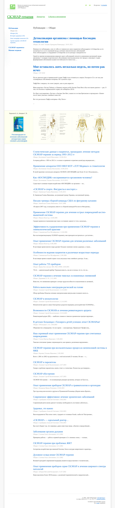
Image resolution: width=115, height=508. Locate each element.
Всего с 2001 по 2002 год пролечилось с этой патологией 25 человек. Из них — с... (60, 356)
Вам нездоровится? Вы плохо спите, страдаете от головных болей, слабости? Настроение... (63, 414)
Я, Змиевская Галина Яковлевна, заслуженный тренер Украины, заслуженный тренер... (61, 195)
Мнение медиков (15, 50)
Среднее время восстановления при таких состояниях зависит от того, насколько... (60, 221)
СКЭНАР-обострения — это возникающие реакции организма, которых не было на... (61, 380)
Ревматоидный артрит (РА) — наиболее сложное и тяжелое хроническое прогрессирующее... (63, 316)
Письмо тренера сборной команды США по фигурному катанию (64, 200)
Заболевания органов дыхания (48, 431)
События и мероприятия (57, 17)
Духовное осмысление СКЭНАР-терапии (53, 454)
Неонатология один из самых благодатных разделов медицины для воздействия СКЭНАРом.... (64, 305)
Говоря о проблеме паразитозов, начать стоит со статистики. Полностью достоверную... (62, 368)
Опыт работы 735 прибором (47, 264)
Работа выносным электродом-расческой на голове (58, 287)
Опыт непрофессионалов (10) (19, 38)
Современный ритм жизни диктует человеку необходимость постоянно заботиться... (60, 403)
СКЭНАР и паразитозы (44, 362)
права (97, 503)
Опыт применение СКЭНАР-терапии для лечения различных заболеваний (69, 241)
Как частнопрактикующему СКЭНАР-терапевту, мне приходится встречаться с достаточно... (63, 235)
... (70, 90)
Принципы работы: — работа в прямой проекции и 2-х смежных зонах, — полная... (60, 437)
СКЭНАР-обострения (44, 373)
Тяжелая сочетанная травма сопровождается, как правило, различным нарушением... (61, 342)
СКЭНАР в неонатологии (45, 298)
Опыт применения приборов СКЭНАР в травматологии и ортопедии (66, 385)
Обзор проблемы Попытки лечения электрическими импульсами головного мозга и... (61, 293)
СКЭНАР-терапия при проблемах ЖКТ (52, 443)
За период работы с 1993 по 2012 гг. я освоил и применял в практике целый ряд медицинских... (64, 160)
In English (104, 5)
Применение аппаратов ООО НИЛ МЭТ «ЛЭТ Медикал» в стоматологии (69, 166)
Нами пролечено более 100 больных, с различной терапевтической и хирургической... (61, 475)
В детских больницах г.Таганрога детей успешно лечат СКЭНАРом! (66, 322)
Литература (41, 17)
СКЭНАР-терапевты (16, 47)
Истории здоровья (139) (17, 36)
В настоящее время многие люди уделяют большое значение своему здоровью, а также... (62, 247)
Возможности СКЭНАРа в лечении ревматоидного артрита (62, 310)
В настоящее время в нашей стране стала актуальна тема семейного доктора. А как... (61, 258)
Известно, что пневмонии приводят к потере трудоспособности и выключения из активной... (63, 281)
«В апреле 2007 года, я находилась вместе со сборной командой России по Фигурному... (62, 206)
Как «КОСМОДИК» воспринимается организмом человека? (62, 177)
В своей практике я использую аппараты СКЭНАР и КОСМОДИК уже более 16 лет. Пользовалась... (66, 172)
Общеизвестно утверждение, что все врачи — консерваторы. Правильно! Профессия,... (61, 328)
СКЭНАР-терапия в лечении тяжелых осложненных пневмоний (64, 275)
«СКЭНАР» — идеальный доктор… (51, 420)
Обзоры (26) (14, 33)
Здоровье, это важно (43, 408)
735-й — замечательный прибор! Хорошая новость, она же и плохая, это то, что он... (60, 270)
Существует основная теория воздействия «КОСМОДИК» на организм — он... (59, 183)
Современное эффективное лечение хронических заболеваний (63, 397)
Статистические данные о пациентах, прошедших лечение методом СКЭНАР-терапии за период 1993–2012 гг (66, 153)
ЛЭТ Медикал (101, 497)
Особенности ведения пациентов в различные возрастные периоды (66, 252)
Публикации (13, 28)
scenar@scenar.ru (101, 499)
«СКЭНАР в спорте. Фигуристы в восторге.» (55, 189)
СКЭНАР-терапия (20, 17)
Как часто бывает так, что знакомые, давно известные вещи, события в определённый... (61, 426)
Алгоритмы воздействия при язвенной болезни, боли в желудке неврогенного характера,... (62, 449)
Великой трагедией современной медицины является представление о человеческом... (61, 461)
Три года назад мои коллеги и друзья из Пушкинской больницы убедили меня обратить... (62, 391)
